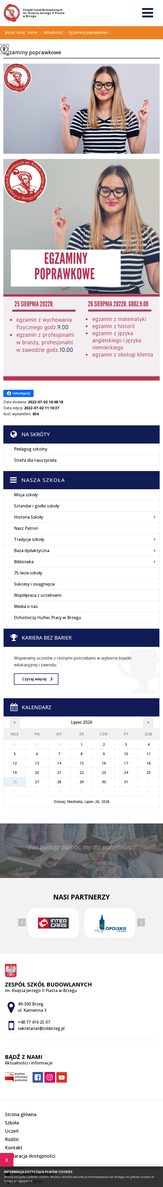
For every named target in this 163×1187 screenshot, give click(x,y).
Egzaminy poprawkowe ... (87, 33)
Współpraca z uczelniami (37, 595)
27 (37, 781)
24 (126, 772)
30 (104, 781)
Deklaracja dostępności (30, 1156)
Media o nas (26, 606)
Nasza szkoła (43, 480)
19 (15, 772)
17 (126, 763)
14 (59, 763)
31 (126, 781)
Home (32, 32)
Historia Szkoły (28, 517)
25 (148, 772)
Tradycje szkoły (29, 539)
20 (37, 772)
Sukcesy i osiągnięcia (34, 584)
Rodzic (12, 1139)
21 (59, 772)
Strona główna (20, 1114)
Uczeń (12, 1131)
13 (37, 763)
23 (104, 772)
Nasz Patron (26, 528)
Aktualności (50, 33)
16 (104, 763)
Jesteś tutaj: (16, 32)
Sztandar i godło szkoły (36, 506)
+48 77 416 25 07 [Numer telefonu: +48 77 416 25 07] (34, 1022)
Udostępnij (18, 393)
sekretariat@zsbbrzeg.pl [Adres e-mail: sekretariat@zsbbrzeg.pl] (41, 1028)
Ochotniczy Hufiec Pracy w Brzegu (47, 617)
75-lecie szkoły (28, 573)
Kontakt (13, 1147)
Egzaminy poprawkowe (32, 53)
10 (126, 753)
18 (148, 763)
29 (82, 781)
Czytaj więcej (37, 678)
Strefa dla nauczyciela (35, 460)
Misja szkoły (26, 495)
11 (148, 753)
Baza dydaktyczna (31, 550)
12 (15, 763)
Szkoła (12, 1122)
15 (82, 763)
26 (15, 781)
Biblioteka (24, 562)
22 (82, 772)
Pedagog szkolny (30, 449)
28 (59, 781)
